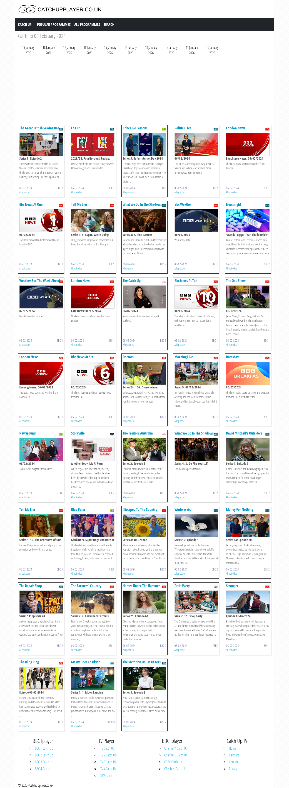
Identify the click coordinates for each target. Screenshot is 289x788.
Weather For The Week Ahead (39, 280)
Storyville (78, 433)
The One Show (236, 280)
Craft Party (182, 585)
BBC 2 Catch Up (44, 755)
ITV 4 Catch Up (108, 768)
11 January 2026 (192, 50)
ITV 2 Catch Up (108, 755)
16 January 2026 (90, 50)
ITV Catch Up (107, 748)
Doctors (128, 356)
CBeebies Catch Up (175, 768)
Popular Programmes (54, 24)
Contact (233, 761)
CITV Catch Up (108, 775)
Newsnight (233, 204)
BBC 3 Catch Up (44, 761)
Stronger (232, 585)
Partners (234, 755)
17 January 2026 (69, 50)
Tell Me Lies (79, 204)
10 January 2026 (212, 50)
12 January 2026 (171, 50)
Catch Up (25, 24)
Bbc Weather (183, 204)
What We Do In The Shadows (142, 204)
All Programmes (87, 24)
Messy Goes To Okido (85, 662)
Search (109, 24)
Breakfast (232, 356)
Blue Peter (78, 509)
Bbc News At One (30, 204)
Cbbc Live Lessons (135, 128)
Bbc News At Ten (185, 280)
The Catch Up (132, 280)
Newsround (27, 433)
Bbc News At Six (82, 356)
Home (232, 748)
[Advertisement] (144, 91)
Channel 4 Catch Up (175, 748)
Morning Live (183, 356)
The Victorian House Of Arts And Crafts (142, 664)
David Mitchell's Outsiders (244, 433)
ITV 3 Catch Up (108, 761)
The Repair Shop (30, 585)
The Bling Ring (29, 662)
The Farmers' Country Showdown (86, 588)
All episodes (24, 192)
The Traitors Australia (138, 433)
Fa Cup (75, 128)
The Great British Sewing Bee (39, 128)
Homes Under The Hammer (141, 585)
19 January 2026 (28, 50)
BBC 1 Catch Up (44, 748)
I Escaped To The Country (140, 509)
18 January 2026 (49, 50)
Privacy (233, 768)
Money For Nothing (239, 509)
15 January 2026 (110, 50)
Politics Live (182, 128)
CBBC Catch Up (173, 761)
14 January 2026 (131, 50)
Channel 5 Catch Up (175, 755)
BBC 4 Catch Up (44, 768)
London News (235, 128)
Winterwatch (183, 509)
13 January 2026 (151, 50)
